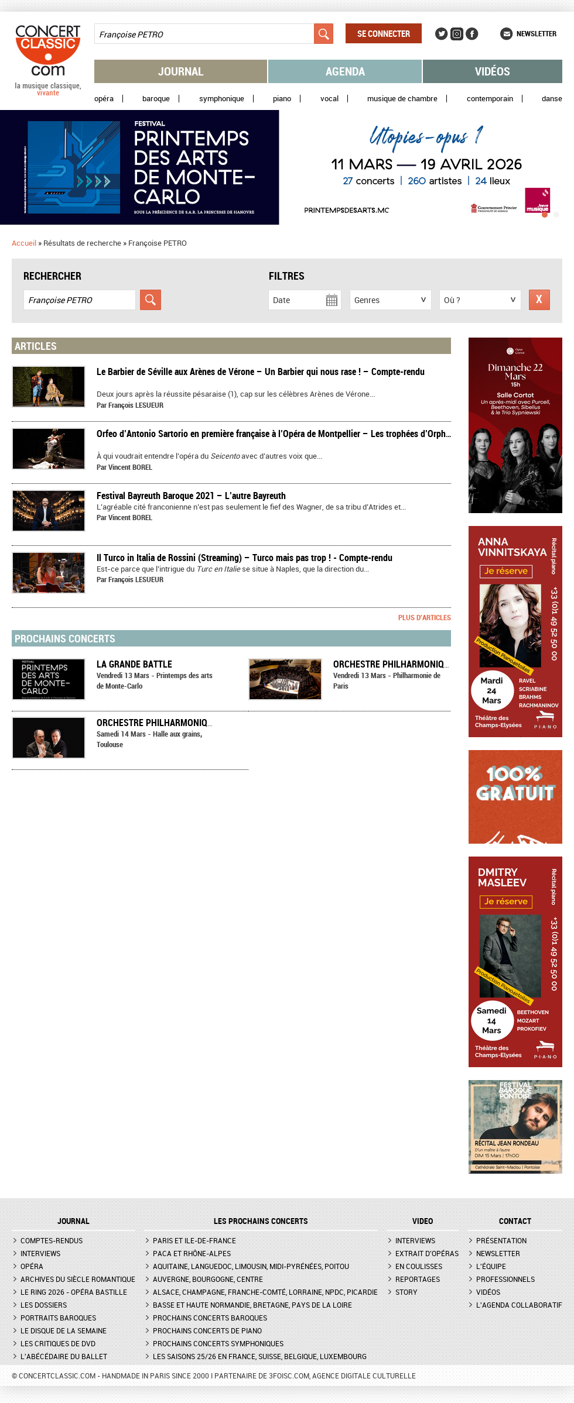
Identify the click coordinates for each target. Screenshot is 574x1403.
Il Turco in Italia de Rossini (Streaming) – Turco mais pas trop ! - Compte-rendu (244, 557)
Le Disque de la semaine (63, 1330)
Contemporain (490, 98)
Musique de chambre (402, 98)
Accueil (24, 243)
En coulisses (418, 1266)
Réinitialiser (539, 300)
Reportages (417, 1279)
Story (406, 1292)
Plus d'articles (424, 617)
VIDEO (422, 1221)
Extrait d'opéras (427, 1253)
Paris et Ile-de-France (194, 1240)
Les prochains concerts (261, 1221)
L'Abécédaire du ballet (63, 1356)
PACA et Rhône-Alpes (192, 1253)
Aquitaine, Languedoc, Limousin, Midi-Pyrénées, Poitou (251, 1266)
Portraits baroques (58, 1317)
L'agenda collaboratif (519, 1304)
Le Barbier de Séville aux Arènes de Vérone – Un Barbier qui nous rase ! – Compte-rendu (261, 371)
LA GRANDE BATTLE (134, 664)
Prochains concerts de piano (207, 1330)
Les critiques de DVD (57, 1343)
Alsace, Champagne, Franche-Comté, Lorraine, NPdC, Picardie (265, 1292)
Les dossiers (43, 1304)
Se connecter (383, 33)
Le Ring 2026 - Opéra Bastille (73, 1292)
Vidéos (492, 71)
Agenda (345, 71)
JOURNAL (73, 1221)
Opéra (104, 98)
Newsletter (536, 33)
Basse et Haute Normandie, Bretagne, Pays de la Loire (252, 1304)
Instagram (456, 33)
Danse (552, 98)
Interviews (40, 1253)
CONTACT (515, 1221)
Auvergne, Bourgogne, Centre (208, 1279)
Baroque (156, 98)
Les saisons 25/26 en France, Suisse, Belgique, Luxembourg (260, 1356)
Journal (181, 71)
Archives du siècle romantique (77, 1279)
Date (281, 299)
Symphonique (221, 98)
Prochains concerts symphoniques (218, 1343)
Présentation (501, 1240)
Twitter (441, 33)
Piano (282, 98)
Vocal (329, 98)
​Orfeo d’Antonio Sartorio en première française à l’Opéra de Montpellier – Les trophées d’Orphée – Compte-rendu (307, 433)
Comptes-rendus (51, 1240)
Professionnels (505, 1279)
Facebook (472, 33)
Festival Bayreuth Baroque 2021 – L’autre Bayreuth (191, 495)
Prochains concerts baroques (210, 1317)
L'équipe (491, 1266)
